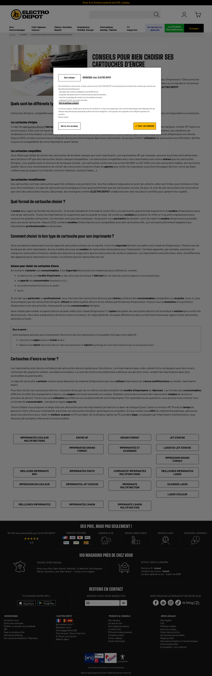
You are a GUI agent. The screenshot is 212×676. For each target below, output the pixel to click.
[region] (107, 101)
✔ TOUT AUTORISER (144, 126)
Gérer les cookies (69, 126)
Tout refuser (69, 77)
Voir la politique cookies (68, 103)
